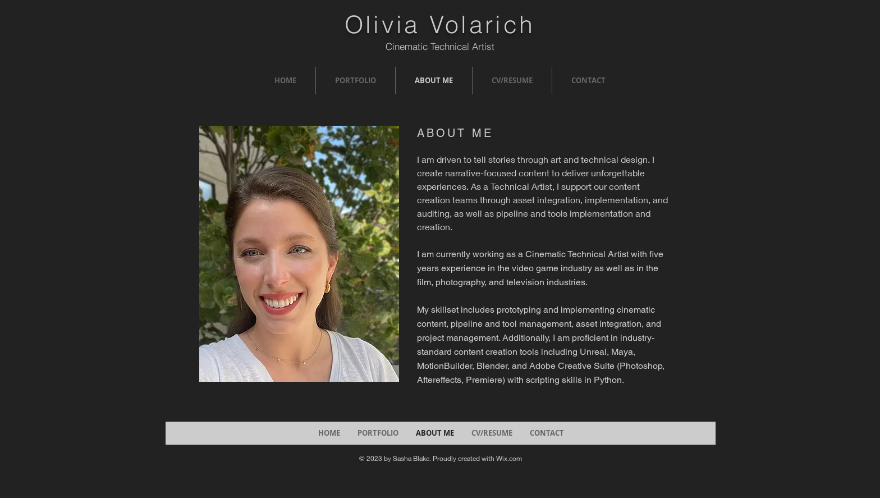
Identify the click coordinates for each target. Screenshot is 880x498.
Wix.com (509, 458)
